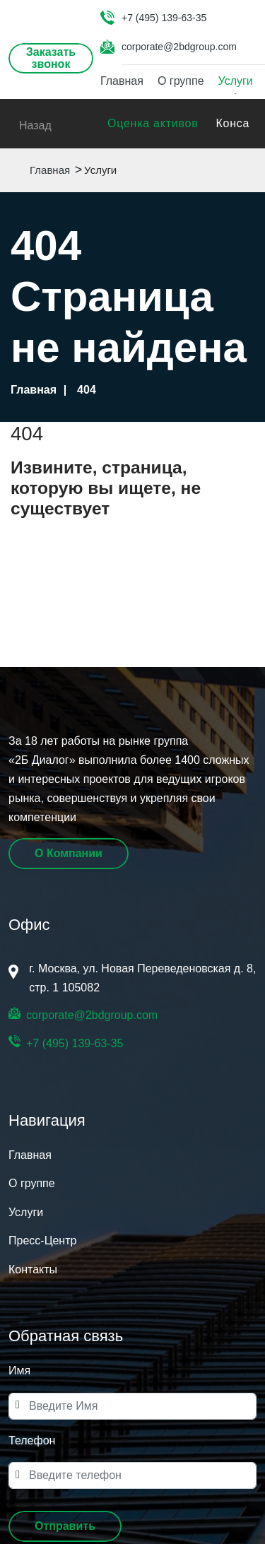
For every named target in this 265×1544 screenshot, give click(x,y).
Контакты (32, 1269)
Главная (121, 81)
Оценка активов (152, 123)
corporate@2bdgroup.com (179, 46)
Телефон (31, 1440)
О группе (181, 81)
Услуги (235, 81)
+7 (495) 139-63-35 (164, 17)
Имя (19, 1371)
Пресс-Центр (42, 1240)
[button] (65, 1526)
